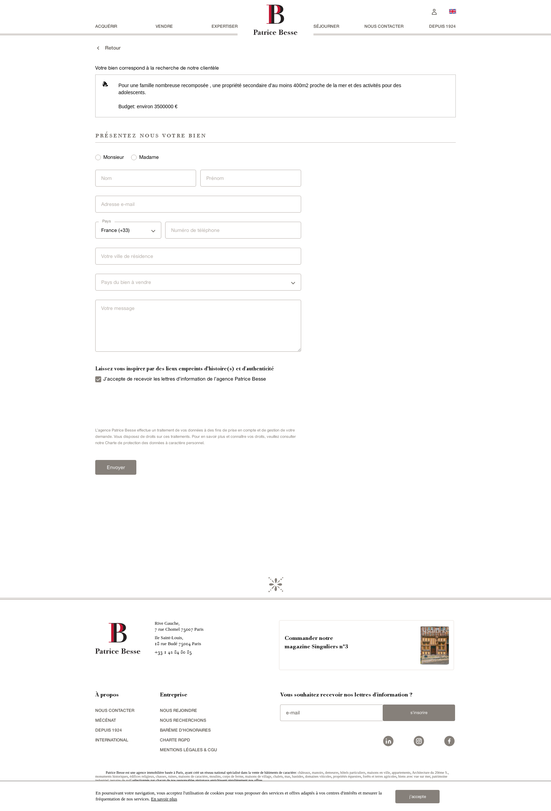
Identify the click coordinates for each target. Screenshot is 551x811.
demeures (331, 772)
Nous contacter (383, 26)
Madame (149, 157)
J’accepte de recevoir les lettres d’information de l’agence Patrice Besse (184, 379)
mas (287, 776)
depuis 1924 (442, 26)
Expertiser (225, 26)
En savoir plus (164, 799)
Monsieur (113, 157)
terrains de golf (121, 780)
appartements (401, 772)
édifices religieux (142, 776)
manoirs (317, 772)
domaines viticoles (318, 776)
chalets (278, 776)
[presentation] (144, 403)
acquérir (106, 26)
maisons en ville (378, 772)
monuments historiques (111, 776)
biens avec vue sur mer (414, 776)
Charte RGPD (175, 739)
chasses (161, 776)
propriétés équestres (347, 776)
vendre (164, 26)
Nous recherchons (183, 720)
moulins (215, 776)
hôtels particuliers (352, 772)
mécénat (105, 720)
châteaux (304, 772)
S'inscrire (418, 712)
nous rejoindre (178, 710)
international (111, 739)
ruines (172, 776)
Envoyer (116, 467)
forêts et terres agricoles (380, 776)
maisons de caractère (193, 776)
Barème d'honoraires (185, 730)
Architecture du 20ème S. (430, 772)
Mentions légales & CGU (188, 749)
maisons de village (258, 776)
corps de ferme (232, 776)
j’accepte (417, 796)
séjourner (326, 26)
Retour (108, 48)
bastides (297, 776)
